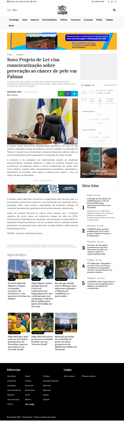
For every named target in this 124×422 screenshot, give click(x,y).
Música (28, 399)
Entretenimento (49, 20)
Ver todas (29, 404)
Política (63, 20)
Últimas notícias (89, 376)
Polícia (99, 20)
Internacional (13, 399)
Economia (88, 20)
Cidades (109, 20)
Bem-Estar (11, 376)
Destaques (11, 385)
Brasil (11, 26)
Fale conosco (69, 376)
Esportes (35, 20)
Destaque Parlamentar (51, 381)
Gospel (46, 395)
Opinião (46, 399)
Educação (47, 385)
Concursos (75, 20)
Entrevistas (30, 390)
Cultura (28, 381)
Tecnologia (14, 20)
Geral (24, 20)
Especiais (47, 390)
